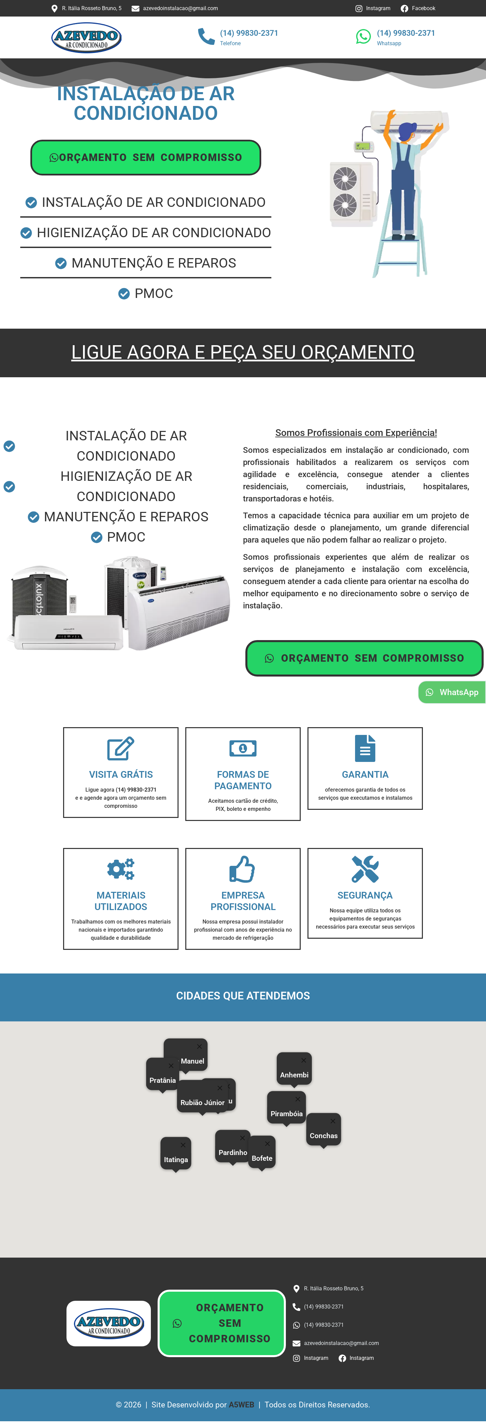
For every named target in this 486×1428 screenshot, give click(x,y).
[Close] (268, 1144)
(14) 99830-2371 (249, 33)
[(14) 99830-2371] (206, 38)
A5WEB (241, 1404)
